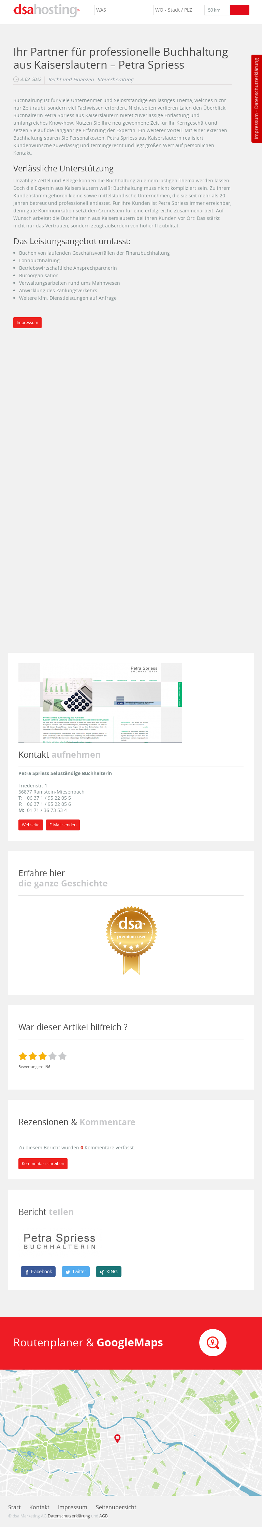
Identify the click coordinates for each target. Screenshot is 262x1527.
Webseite (31, 824)
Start (14, 1507)
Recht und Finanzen (71, 79)
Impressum (256, 126)
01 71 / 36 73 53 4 (47, 810)
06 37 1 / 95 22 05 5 (49, 798)
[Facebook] (38, 1271)
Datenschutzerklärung (256, 83)
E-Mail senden (62, 824)
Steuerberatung (115, 79)
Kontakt (39, 1507)
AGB (103, 1515)
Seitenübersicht (116, 1507)
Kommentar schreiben (43, 1163)
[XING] (108, 1271)
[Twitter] (76, 1271)
